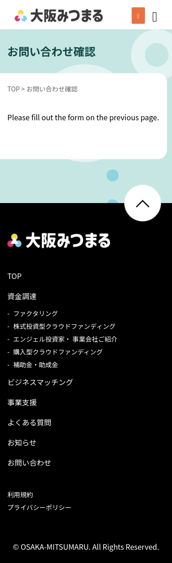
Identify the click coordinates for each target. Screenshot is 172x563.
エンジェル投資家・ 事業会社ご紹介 (65, 338)
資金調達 (22, 295)
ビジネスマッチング (40, 381)
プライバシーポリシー (39, 507)
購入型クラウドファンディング (58, 351)
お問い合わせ (29, 462)
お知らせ (22, 442)
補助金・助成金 (35, 364)
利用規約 (20, 494)
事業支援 (22, 402)
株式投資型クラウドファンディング (64, 326)
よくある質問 (29, 422)
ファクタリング (35, 313)
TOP (14, 275)
